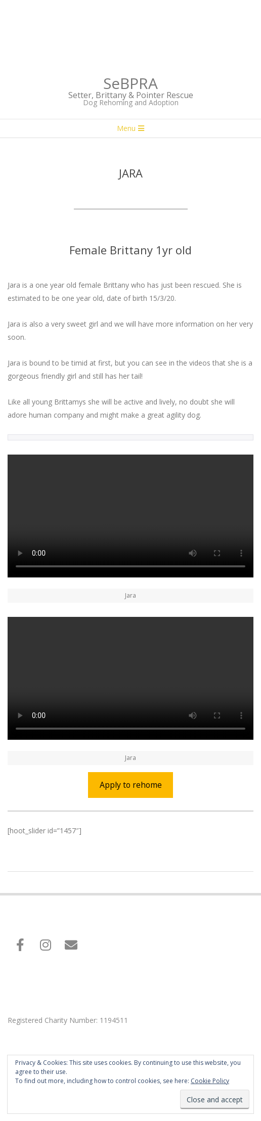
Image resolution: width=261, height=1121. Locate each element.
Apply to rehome (131, 784)
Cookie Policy (210, 1081)
